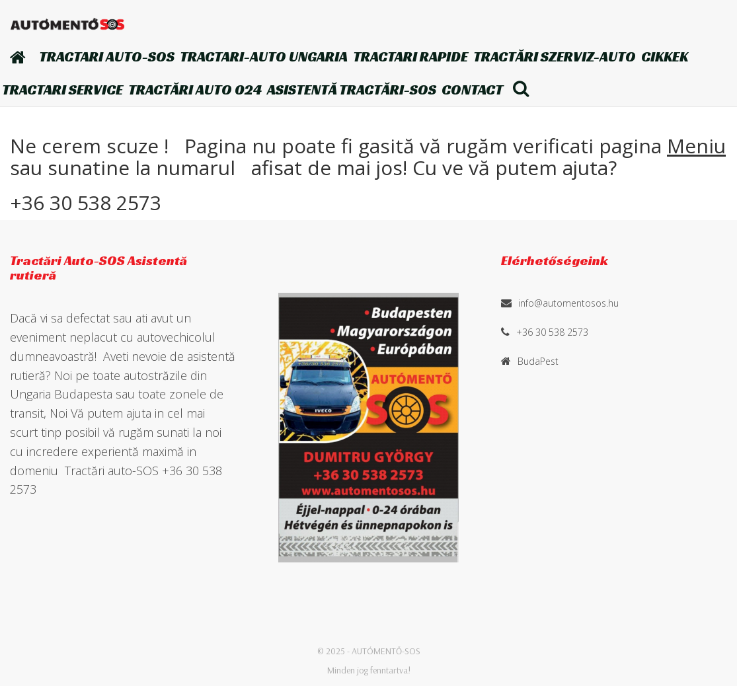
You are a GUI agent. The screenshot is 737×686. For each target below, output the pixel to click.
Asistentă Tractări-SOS (351, 89)
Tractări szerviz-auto (554, 56)
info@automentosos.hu (568, 303)
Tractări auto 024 (195, 89)
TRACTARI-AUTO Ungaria (264, 56)
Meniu (696, 145)
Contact (472, 89)
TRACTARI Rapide (410, 56)
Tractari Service (62, 89)
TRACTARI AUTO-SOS (107, 56)
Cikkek (664, 56)
